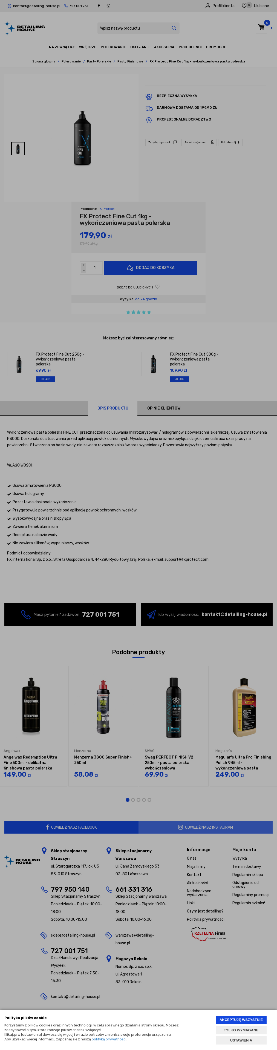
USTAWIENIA (241, 1040)
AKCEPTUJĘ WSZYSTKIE (241, 1020)
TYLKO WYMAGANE (241, 1030)
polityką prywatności (109, 1039)
